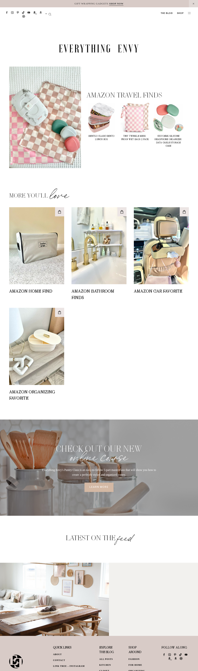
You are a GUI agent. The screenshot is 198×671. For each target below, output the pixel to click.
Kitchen (105, 665)
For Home (135, 665)
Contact (59, 660)
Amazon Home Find (30, 291)
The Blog (167, 13)
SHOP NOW (116, 3)
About (57, 654)
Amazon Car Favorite (158, 291)
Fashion (134, 659)
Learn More (99, 487)
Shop (180, 13)
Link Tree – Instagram (69, 666)
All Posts (106, 659)
